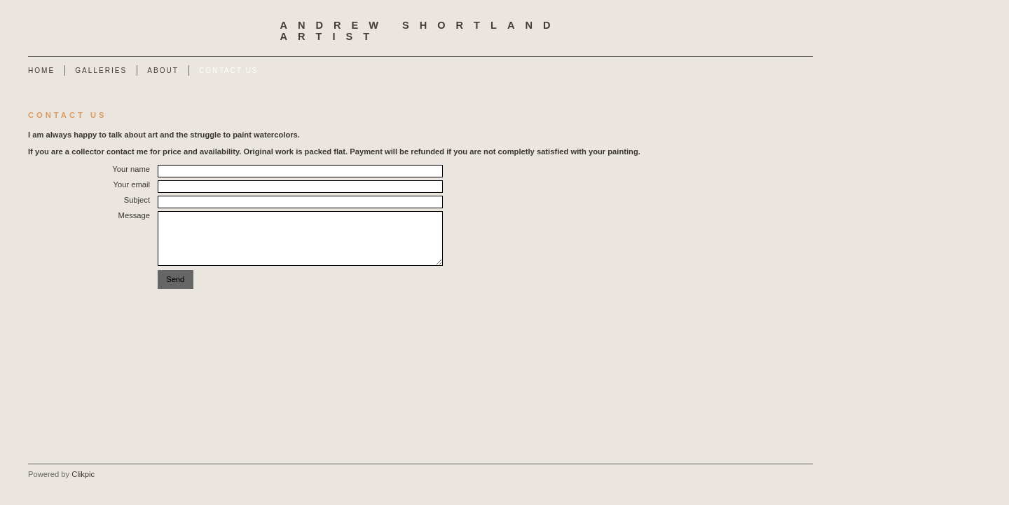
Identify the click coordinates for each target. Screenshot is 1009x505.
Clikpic (83, 474)
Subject (137, 200)
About (163, 70)
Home (41, 70)
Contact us (229, 70)
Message (134, 215)
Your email (132, 184)
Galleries (101, 70)
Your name (131, 169)
